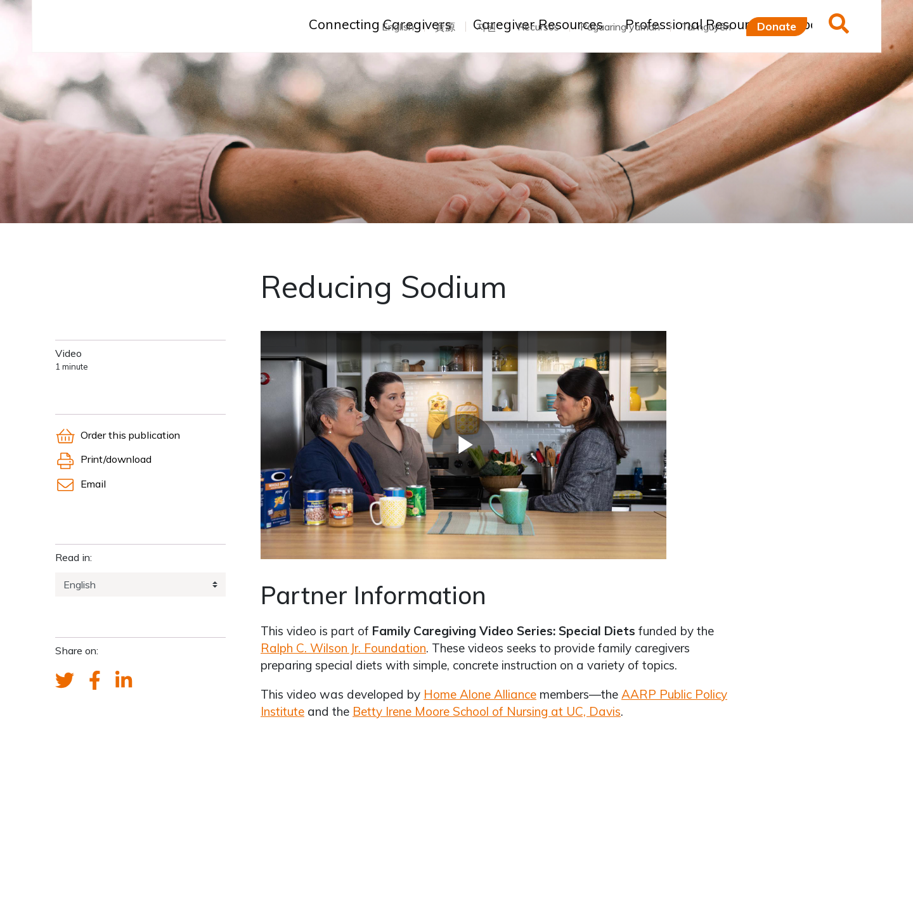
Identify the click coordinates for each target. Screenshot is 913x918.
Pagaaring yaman (620, 27)
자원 (486, 27)
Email (80, 483)
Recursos (538, 27)
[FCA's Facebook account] (95, 681)
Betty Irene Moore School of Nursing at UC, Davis (487, 711)
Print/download (103, 459)
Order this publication (117, 435)
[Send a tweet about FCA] (64, 681)
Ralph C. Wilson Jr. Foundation (343, 648)
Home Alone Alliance (480, 694)
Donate (776, 26)
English (398, 27)
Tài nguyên (706, 27)
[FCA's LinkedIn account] (123, 681)
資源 (445, 27)
